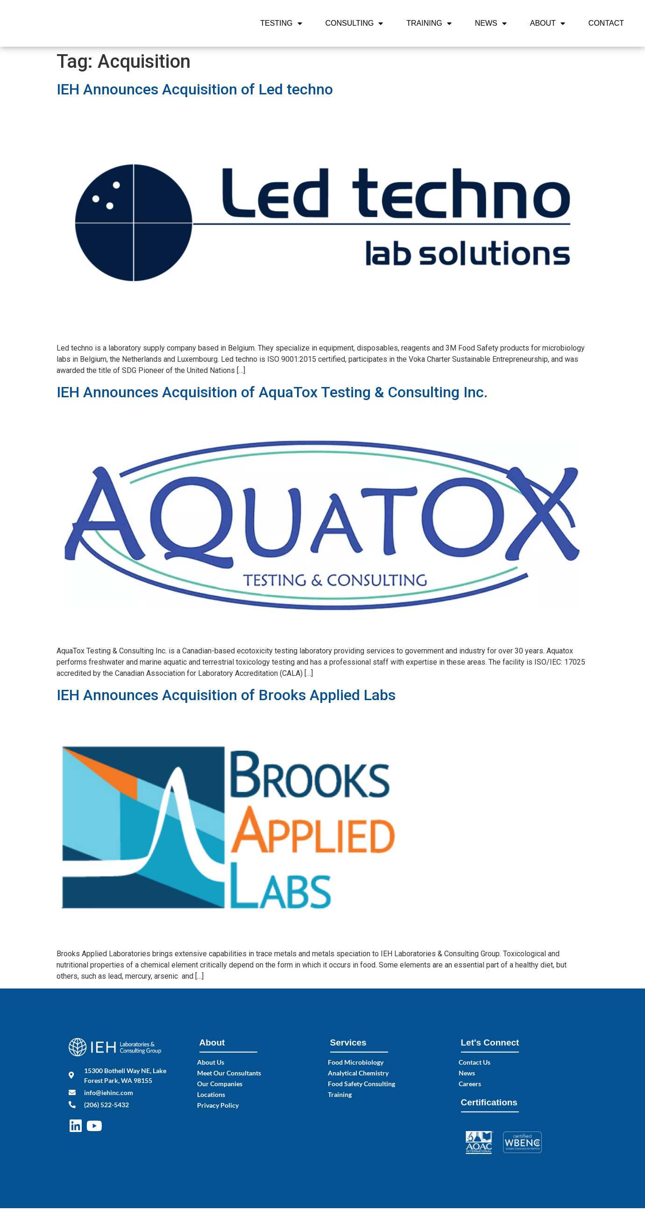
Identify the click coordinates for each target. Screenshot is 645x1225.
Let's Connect (490, 1042)
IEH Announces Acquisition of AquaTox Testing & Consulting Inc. (272, 392)
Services (348, 1042)
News (491, 23)
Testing (281, 23)
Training (428, 23)
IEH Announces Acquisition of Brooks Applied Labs (226, 695)
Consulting (354, 23)
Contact (606, 23)
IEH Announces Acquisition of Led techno (195, 89)
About (547, 23)
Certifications (489, 1102)
